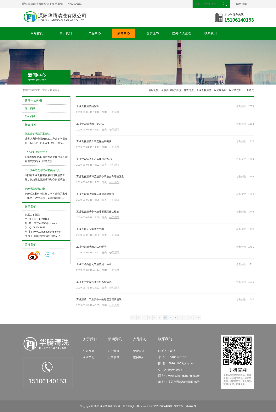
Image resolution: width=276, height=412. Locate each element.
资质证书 (152, 33)
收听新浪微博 (34, 255)
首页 (44, 90)
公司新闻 (114, 112)
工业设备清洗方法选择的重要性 (93, 141)
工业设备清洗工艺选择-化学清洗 (94, 158)
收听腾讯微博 (50, 255)
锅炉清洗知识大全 (35, 188)
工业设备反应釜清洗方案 (90, 229)
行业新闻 (30, 108)
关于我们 (65, 33)
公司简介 (88, 351)
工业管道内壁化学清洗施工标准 (93, 264)
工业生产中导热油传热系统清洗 (93, 281)
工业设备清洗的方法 (36, 152)
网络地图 (241, 3)
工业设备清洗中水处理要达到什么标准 (97, 211)
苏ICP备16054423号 (160, 406)
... (144, 317)
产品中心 (94, 33)
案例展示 (139, 357)
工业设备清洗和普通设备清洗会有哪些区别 (100, 176)
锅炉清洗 (139, 351)
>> (197, 317)
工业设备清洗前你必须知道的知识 (95, 194)
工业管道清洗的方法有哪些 (91, 246)
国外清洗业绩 (181, 33)
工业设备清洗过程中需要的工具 (42, 170)
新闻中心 (123, 33)
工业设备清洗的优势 (87, 106)
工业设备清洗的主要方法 (90, 123)
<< (132, 317)
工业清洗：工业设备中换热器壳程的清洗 (98, 299)
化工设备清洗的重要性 (37, 133)
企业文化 (88, 357)
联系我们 (210, 33)
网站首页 (37, 33)
